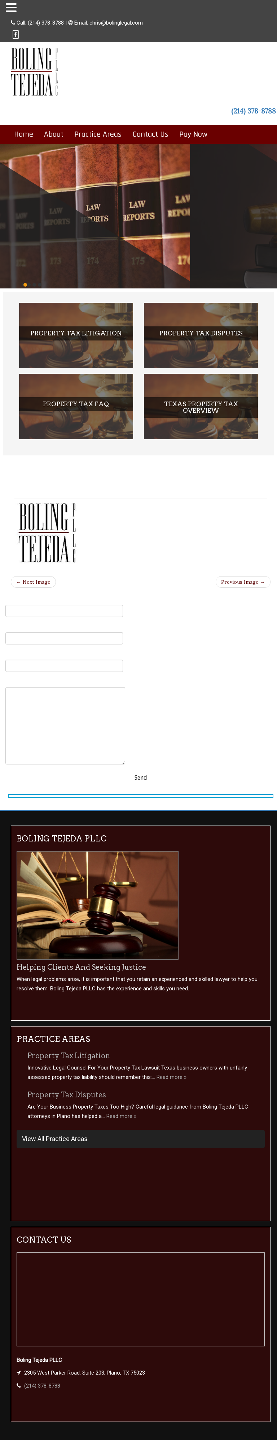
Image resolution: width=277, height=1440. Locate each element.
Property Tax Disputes (66, 1094)
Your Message (65, 721)
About (53, 134)
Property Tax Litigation (68, 1055)
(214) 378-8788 (46, 23)
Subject (64, 661)
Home (23, 134)
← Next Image (33, 582)
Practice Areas (98, 134)
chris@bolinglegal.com (116, 23)
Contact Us (150, 134)
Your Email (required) (64, 634)
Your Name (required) (64, 606)
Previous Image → (243, 582)
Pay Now (193, 134)
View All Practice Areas (55, 1139)
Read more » (171, 1077)
